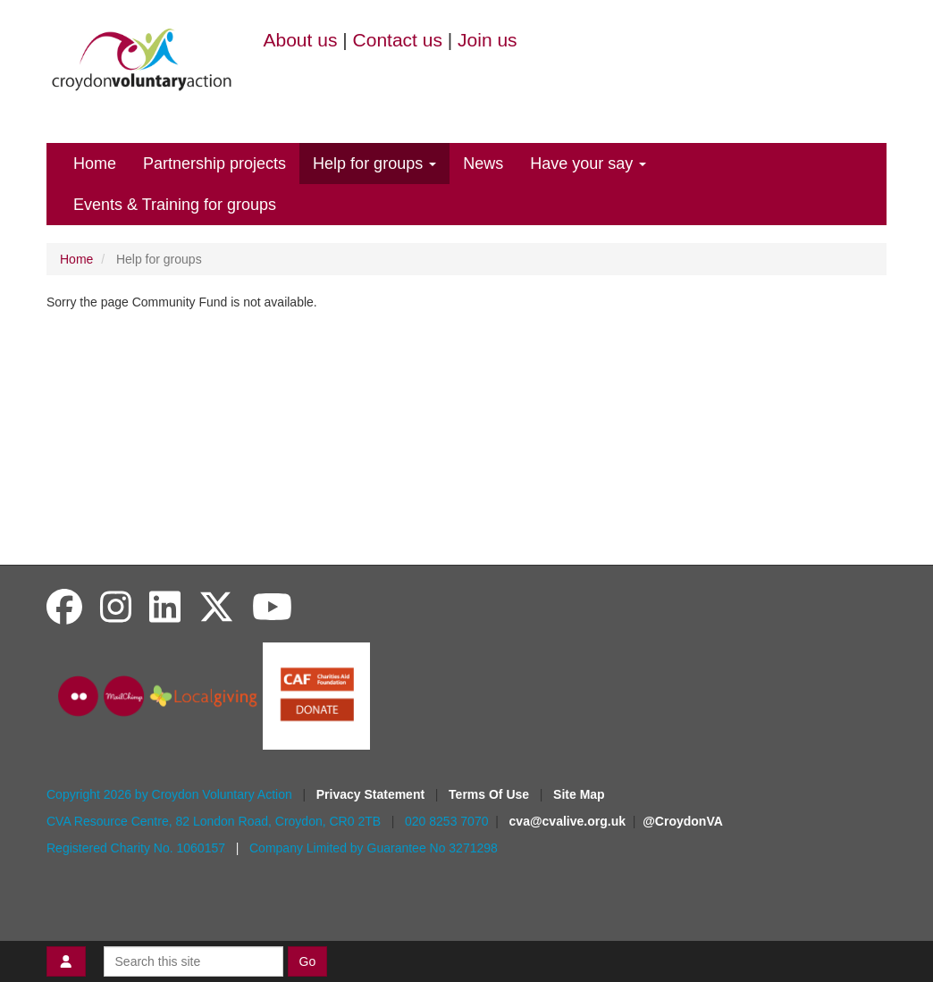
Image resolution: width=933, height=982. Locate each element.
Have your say (588, 163)
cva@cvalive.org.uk (567, 821)
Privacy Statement (372, 794)
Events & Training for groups (174, 205)
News (483, 163)
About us (301, 39)
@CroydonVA (683, 821)
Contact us (397, 39)
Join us (487, 39)
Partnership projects (214, 163)
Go (307, 961)
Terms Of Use (491, 794)
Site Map (579, 794)
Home (94, 163)
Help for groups (374, 163)
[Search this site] (193, 961)
